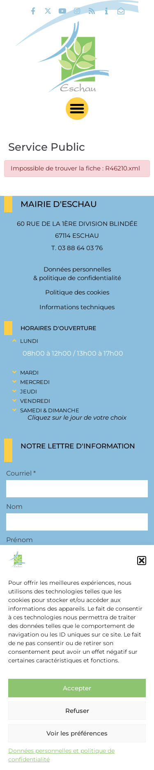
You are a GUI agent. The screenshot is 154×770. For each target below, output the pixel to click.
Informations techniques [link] (77, 307)
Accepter (77, 688)
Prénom (19, 540)
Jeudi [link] (28, 391)
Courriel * (21, 473)
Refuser (77, 711)
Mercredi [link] (35, 382)
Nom (14, 506)
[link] (33, 11)
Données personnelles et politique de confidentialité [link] (61, 755)
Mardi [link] (29, 372)
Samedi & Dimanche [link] (49, 410)
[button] (142, 560)
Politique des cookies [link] (77, 292)
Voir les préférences (77, 733)
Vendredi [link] (35, 401)
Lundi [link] (29, 341)
